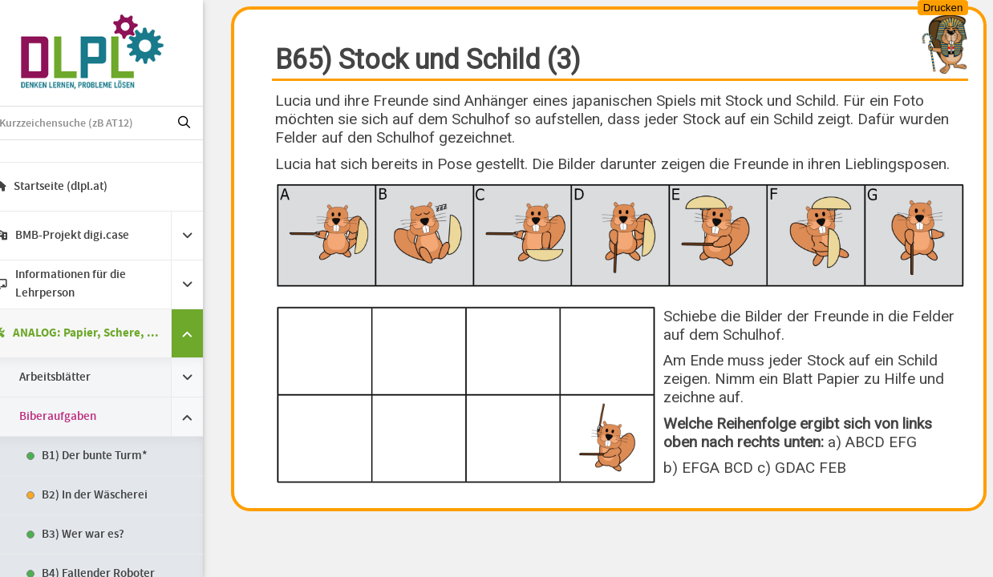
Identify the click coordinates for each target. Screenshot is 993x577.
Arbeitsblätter (76, 377)
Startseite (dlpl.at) (72, 187)
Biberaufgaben (79, 417)
